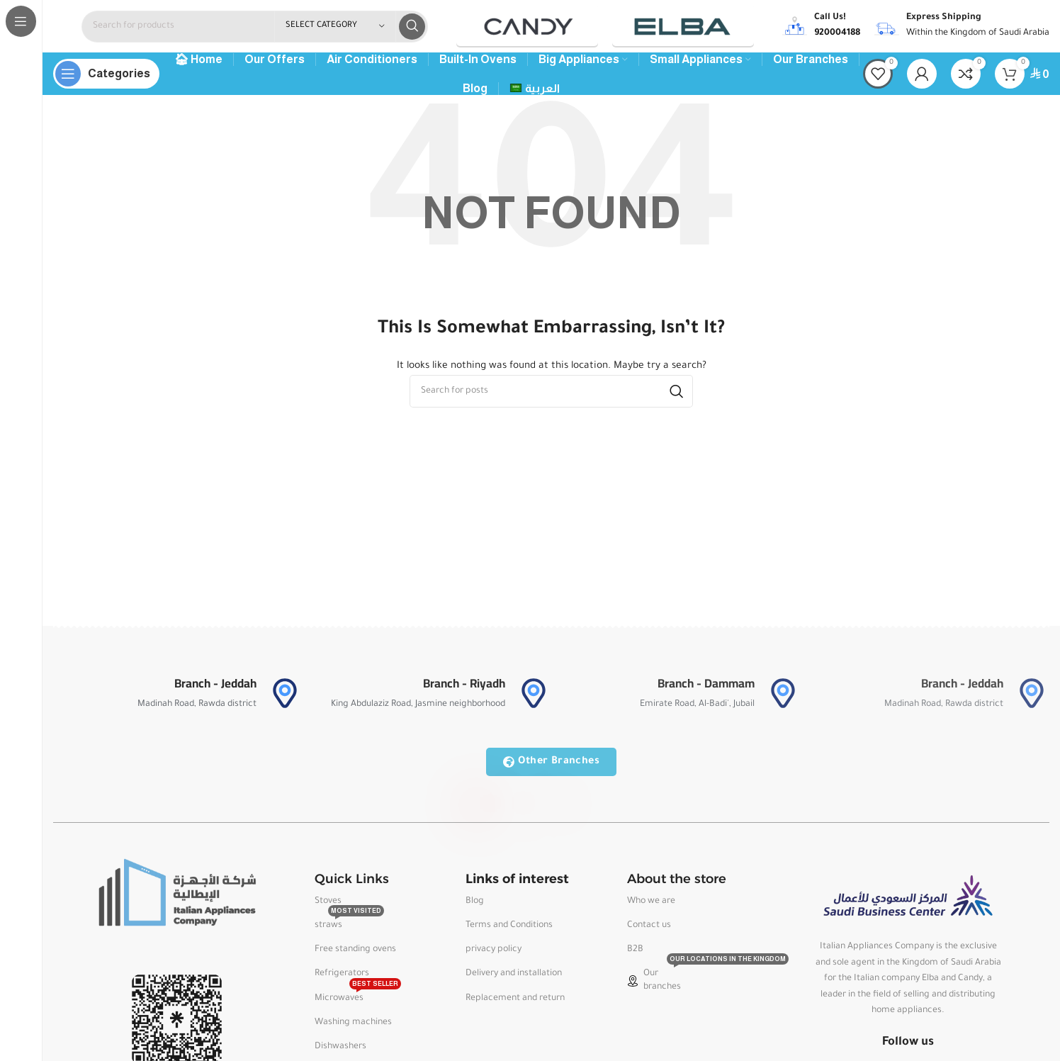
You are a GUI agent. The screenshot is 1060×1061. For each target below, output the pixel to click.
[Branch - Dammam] (783, 697)
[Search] (254, 29)
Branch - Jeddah (215, 687)
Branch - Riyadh (464, 687)
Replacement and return (515, 1002)
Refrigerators (342, 978)
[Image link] (176, 897)
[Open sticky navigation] (106, 78)
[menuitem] (534, 93)
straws (349, 926)
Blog (475, 905)
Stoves (328, 905)
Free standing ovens (355, 954)
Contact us (649, 930)
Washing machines (353, 1026)
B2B (635, 954)
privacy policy (493, 954)
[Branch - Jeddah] (285, 697)
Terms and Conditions (509, 930)
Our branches (683, 981)
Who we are (651, 905)
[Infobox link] (821, 28)
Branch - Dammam (706, 687)
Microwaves (358, 998)
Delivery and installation (514, 978)
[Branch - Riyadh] (533, 697)
